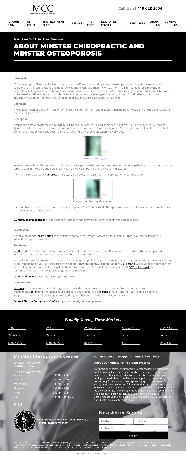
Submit (133, 435)
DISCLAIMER (125, 445)
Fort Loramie (129, 327)
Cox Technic (128, 264)
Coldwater (90, 327)
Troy (124, 342)
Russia (164, 335)
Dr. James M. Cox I (59, 447)
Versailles (165, 342)
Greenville (166, 327)
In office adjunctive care (28, 276)
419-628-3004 (149, 8)
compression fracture (58, 174)
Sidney (88, 342)
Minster (50, 335)
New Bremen (92, 335)
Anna (11, 327)
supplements (35, 291)
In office (18, 251)
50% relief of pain (139, 267)
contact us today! (123, 399)
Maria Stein (15, 335)
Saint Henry (15, 342)
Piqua (125, 335)
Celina (49, 327)
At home (19, 288)
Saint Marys (53, 342)
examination (45, 236)
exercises (104, 291)
